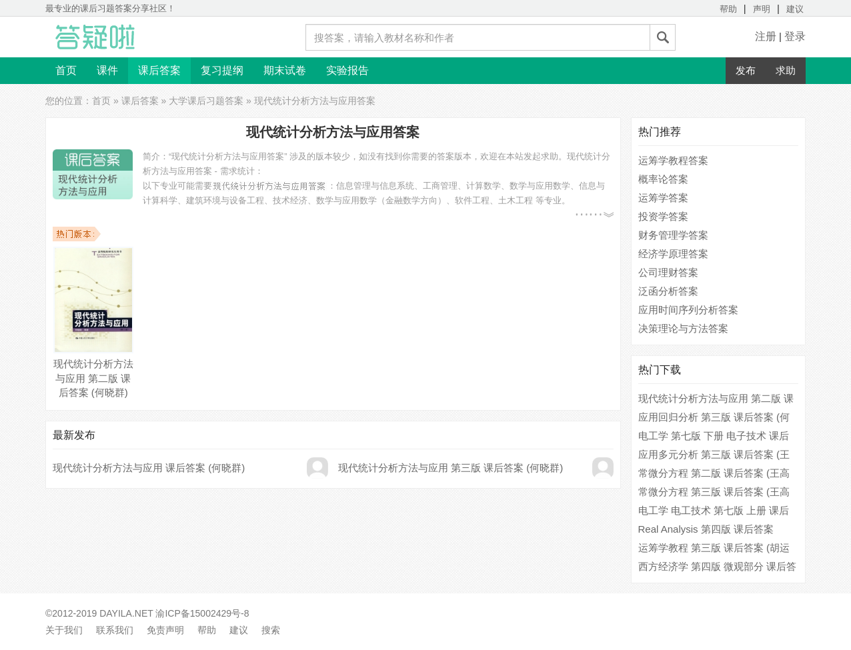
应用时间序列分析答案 (688, 309)
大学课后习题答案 (206, 100)
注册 (765, 36)
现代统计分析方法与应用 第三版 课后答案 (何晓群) (451, 467)
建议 (795, 9)
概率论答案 (663, 179)
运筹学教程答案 (673, 160)
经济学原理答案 (673, 253)
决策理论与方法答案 (683, 328)
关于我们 (64, 630)
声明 (761, 9)
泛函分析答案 (668, 291)
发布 (746, 70)
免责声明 (165, 630)
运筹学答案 (663, 197)
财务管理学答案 (673, 235)
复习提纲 (222, 70)
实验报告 (347, 70)
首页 (66, 70)
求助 (786, 70)
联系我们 (114, 630)
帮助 (728, 9)
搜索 (270, 630)
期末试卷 (284, 70)
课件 (107, 70)
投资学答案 (663, 216)
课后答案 (159, 70)
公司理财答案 (668, 272)
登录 (795, 36)
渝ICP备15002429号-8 (202, 613)
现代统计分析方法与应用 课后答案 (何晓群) (149, 467)
